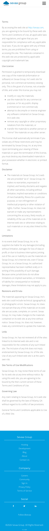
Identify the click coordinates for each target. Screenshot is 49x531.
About (24, 456)
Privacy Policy (24, 487)
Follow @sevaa (24, 515)
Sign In (24, 483)
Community (24, 479)
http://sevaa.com (36, 27)
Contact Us (24, 460)
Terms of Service (24, 491)
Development (24, 448)
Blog (24, 452)
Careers (24, 475)
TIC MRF (24, 530)
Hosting (24, 444)
